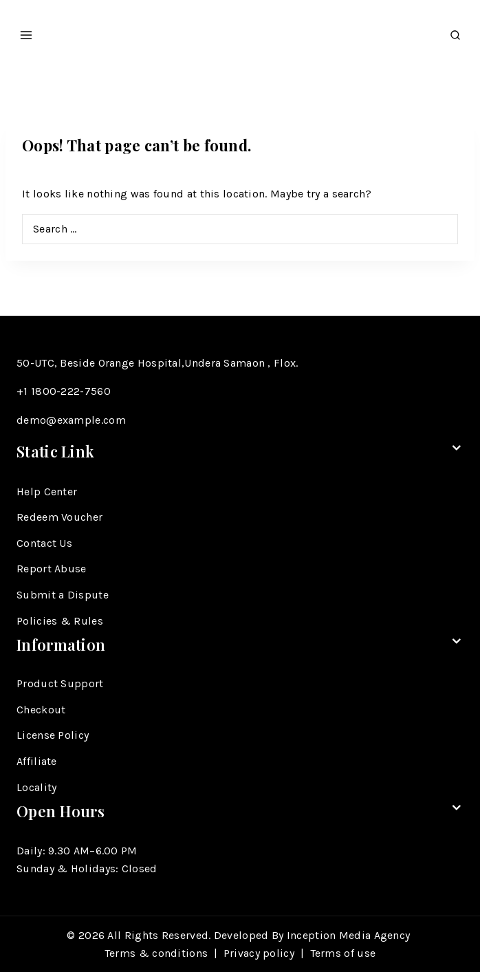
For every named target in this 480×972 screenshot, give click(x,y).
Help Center (47, 491)
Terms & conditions (156, 953)
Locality (36, 787)
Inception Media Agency (350, 935)
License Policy (53, 735)
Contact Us (44, 543)
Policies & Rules (60, 620)
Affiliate (37, 761)
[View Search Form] (455, 31)
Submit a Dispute (63, 594)
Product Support (60, 683)
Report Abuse (52, 568)
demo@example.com (71, 419)
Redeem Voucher (59, 516)
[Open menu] (26, 31)
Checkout (41, 709)
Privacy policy (258, 953)
